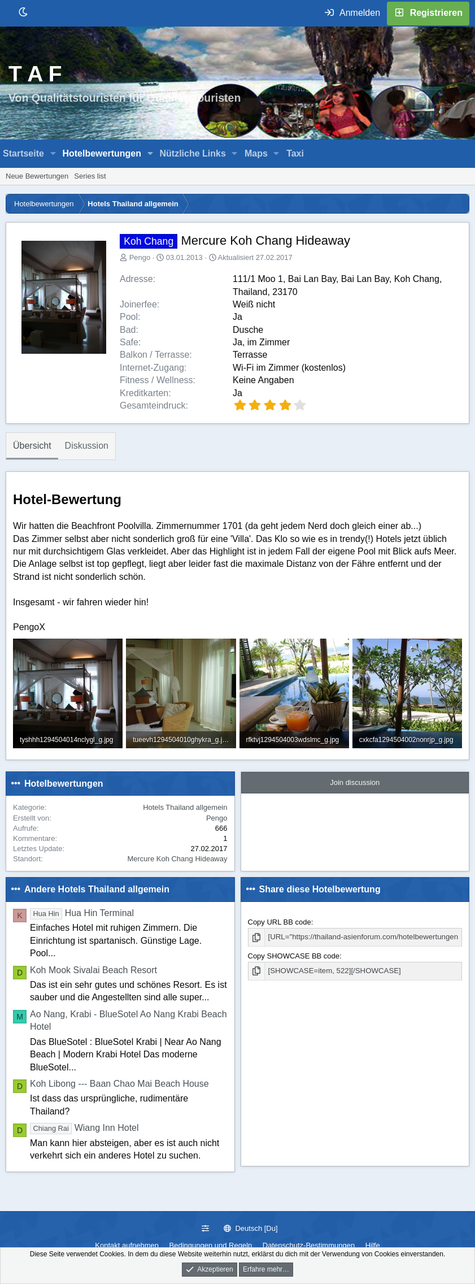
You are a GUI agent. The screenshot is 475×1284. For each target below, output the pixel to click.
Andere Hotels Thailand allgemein (96, 889)
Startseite (23, 153)
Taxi (295, 153)
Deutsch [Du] (251, 1228)
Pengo (140, 257)
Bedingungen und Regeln (210, 1245)
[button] (53, 154)
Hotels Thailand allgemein (185, 807)
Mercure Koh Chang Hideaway (177, 858)
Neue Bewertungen (37, 176)
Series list (90, 176)
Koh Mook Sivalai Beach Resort (93, 970)
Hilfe (372, 1245)
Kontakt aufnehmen (127, 1245)
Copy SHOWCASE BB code (294, 955)
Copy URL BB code (279, 922)
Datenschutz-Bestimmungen (309, 1245)
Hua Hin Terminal (82, 913)
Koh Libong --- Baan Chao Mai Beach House (119, 1083)
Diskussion (86, 445)
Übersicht (32, 445)
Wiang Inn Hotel (84, 1128)
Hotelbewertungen (101, 153)
